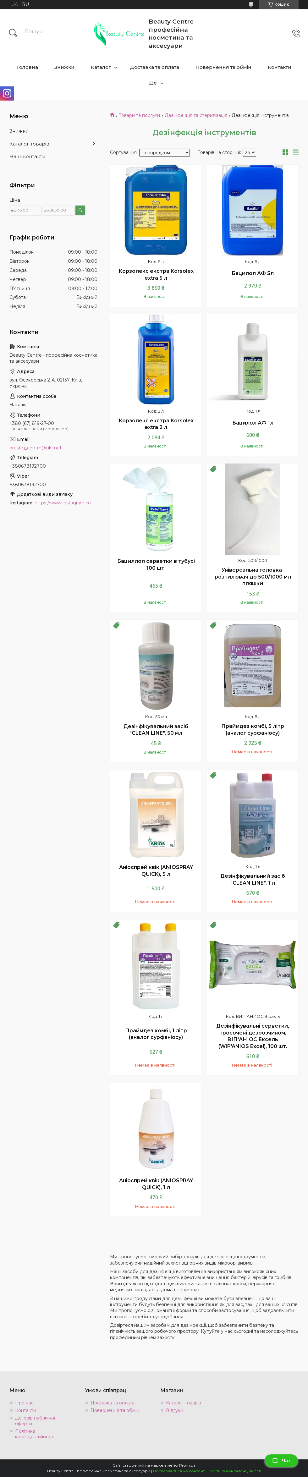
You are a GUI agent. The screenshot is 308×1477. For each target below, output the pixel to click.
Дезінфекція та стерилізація (196, 115)
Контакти (279, 67)
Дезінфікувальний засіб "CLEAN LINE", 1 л (252, 879)
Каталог (101, 67)
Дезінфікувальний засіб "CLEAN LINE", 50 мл (156, 729)
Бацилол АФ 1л (252, 423)
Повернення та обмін (223, 67)
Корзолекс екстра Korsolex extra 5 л (156, 274)
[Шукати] (13, 34)
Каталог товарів (29, 144)
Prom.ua (187, 1465)
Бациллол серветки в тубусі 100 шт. (156, 564)
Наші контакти (27, 156)
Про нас (24, 1403)
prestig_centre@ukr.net (35, 448)
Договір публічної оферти (35, 1420)
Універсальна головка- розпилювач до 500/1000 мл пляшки (253, 576)
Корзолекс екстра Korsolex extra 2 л (156, 424)
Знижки (64, 67)
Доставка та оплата (154, 67)
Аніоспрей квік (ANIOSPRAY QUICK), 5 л (156, 870)
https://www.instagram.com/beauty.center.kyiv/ (66, 503)
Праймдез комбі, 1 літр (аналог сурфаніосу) (156, 1034)
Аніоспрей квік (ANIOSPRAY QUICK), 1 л (156, 1184)
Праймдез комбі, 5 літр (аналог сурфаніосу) (252, 729)
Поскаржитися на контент (179, 1471)
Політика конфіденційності (34, 1434)
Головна (27, 67)
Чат (281, 1460)
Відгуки (174, 1410)
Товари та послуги (139, 115)
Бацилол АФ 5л (253, 273)
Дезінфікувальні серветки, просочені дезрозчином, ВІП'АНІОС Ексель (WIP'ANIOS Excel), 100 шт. (252, 1036)
